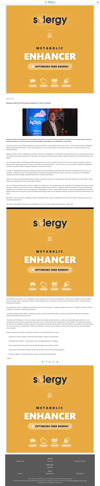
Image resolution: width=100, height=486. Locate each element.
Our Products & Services (80, 461)
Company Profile (20, 461)
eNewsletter (50, 467)
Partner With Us (80, 473)
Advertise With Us (50, 473)
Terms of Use (84, 480)
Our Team (50, 461)
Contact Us (20, 473)
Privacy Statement (74, 480)
